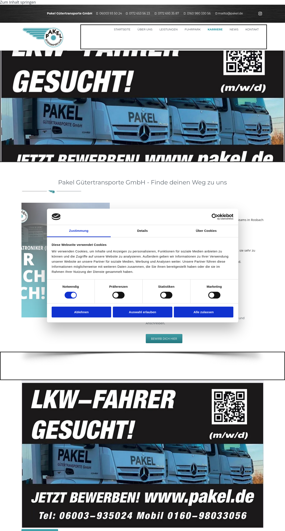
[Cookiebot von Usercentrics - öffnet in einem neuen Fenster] (214, 217)
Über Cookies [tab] (206, 230)
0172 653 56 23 (139, 13)
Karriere (215, 29)
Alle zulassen (203, 312)
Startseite (122, 29)
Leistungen (168, 29)
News (234, 29)
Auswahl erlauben (142, 312)
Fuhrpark (193, 29)
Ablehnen (81, 312)
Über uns (145, 29)
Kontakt (252, 29)
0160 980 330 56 (199, 13)
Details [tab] (142, 230)
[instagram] (260, 13)
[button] (164, 338)
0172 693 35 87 (168, 13)
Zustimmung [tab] (78, 230)
